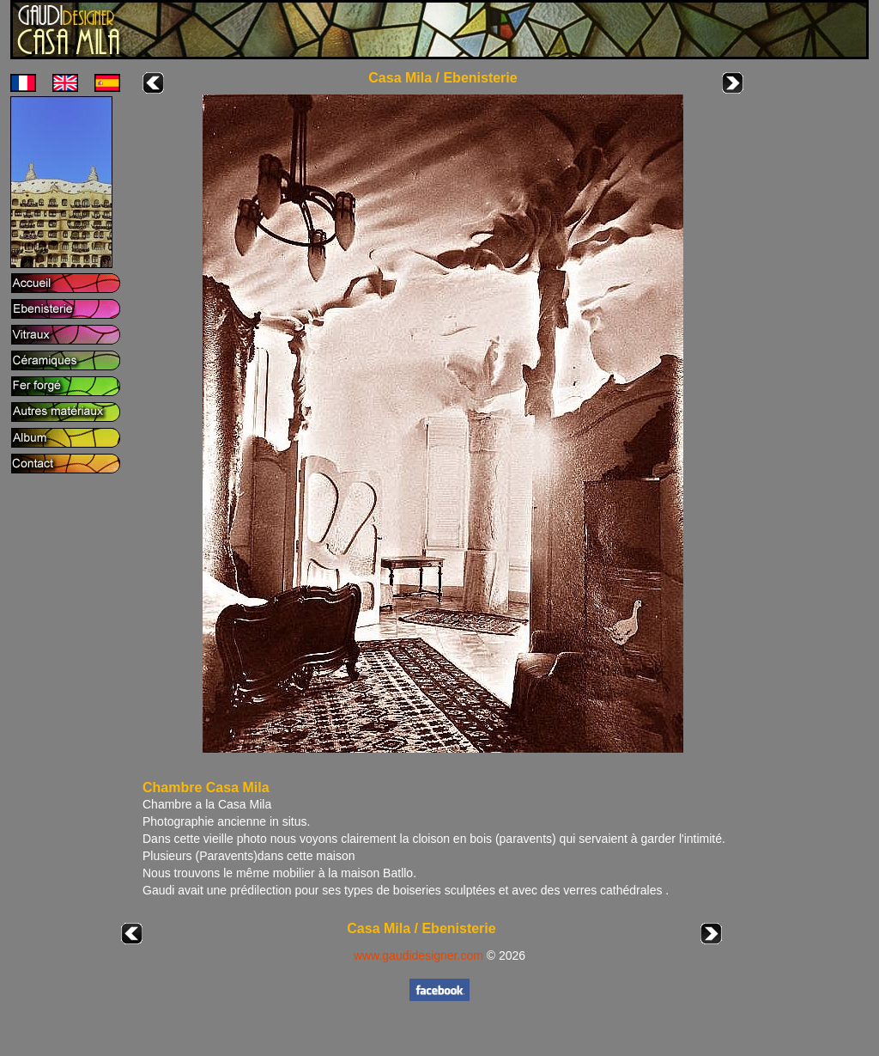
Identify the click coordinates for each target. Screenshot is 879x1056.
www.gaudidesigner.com (418, 955)
